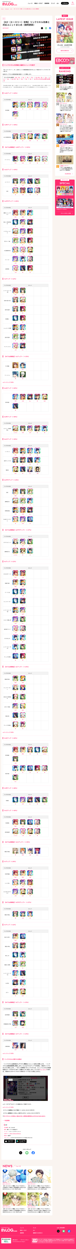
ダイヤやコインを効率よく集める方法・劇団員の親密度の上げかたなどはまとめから (24, 1116)
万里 (15, 400)
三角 (23, 234)
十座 (23, 193)
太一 (23, 349)
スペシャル (7, 8)
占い (58, 3)
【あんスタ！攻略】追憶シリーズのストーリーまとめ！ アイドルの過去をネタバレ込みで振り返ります (66, 149)
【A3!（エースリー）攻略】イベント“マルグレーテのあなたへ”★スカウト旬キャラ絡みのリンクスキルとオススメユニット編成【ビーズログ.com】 (39, 1213)
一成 (15, 349)
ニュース (30, 3)
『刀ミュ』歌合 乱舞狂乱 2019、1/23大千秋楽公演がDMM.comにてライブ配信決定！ (66, 168)
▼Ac (38, 77)
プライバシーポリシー (24, 1240)
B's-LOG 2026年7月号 (65, 45)
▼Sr (14, 79)
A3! (11, 8)
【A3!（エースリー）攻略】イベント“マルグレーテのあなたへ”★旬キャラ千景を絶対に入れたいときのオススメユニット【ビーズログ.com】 (14, 1213)
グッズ (53, 3)
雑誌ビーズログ (38, 3)
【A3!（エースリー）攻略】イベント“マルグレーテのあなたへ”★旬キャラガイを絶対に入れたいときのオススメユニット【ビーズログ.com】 (39, 1188)
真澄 (23, 753)
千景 (23, 431)
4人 (28, 77)
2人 (36, 77)
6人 (19, 77)
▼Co (16, 77)
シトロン (15, 234)
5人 (23, 77)
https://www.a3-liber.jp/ (15, 1133)
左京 (30, 139)
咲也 (15, 454)
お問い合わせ (15, 1240)
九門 (15, 117)
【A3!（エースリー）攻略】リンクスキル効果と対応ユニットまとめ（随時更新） (66, 88)
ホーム (2, 8)
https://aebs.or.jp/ (49, 1241)
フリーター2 (42, 1069)
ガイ (45, 139)
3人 (32, 77)
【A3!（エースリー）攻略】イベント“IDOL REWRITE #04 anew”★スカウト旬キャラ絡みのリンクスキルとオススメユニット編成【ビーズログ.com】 (66, 128)
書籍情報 (46, 3)
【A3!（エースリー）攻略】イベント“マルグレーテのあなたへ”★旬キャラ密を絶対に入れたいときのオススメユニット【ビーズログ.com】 (14, 1187)
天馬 (23, 454)
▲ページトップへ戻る (8, 382)
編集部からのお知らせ (37, 1233)
